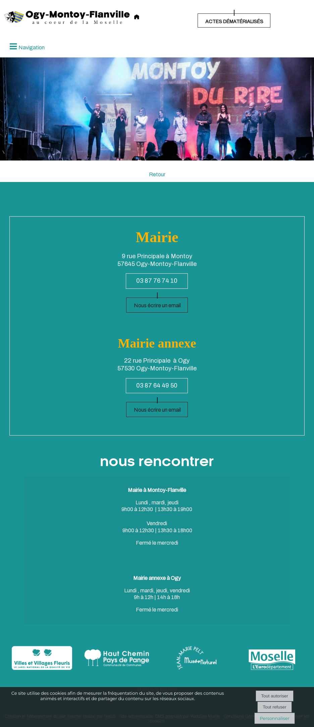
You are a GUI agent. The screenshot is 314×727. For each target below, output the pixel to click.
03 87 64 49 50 (156, 385)
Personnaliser (274, 718)
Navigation (31, 47)
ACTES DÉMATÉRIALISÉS (234, 21)
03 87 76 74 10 (156, 280)
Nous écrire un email (157, 305)
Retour (157, 174)
